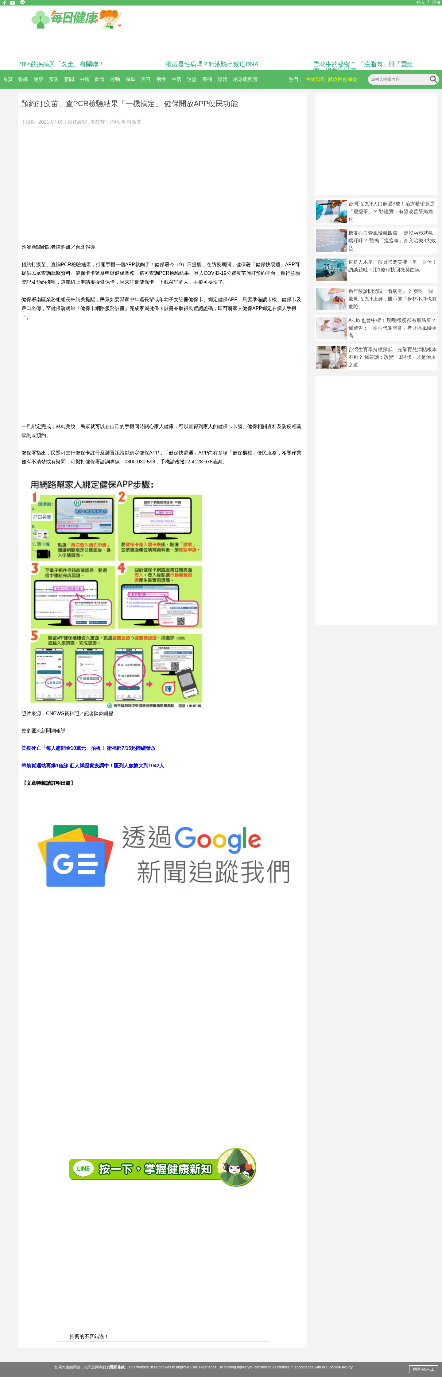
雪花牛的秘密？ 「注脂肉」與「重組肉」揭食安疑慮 (363, 67)
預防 (54, 79)
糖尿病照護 (245, 79)
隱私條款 (117, 1367)
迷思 (192, 79)
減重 (130, 79)
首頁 (8, 79)
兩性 (161, 79)
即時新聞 (132, 122)
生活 (176, 79)
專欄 (207, 79)
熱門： (296, 79)
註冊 (436, 2)
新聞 (69, 79)
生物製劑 (315, 79)
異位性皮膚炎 (342, 79)
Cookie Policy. (340, 1367)
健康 (38, 79)
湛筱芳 (97, 122)
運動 (115, 79)
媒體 (222, 79)
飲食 (100, 79)
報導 (23, 79)
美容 (146, 79)
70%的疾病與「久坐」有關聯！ (61, 64)
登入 (420, 2)
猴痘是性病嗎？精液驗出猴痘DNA (212, 64)
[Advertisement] (57, 181)
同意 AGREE (423, 1369)
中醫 (84, 79)
